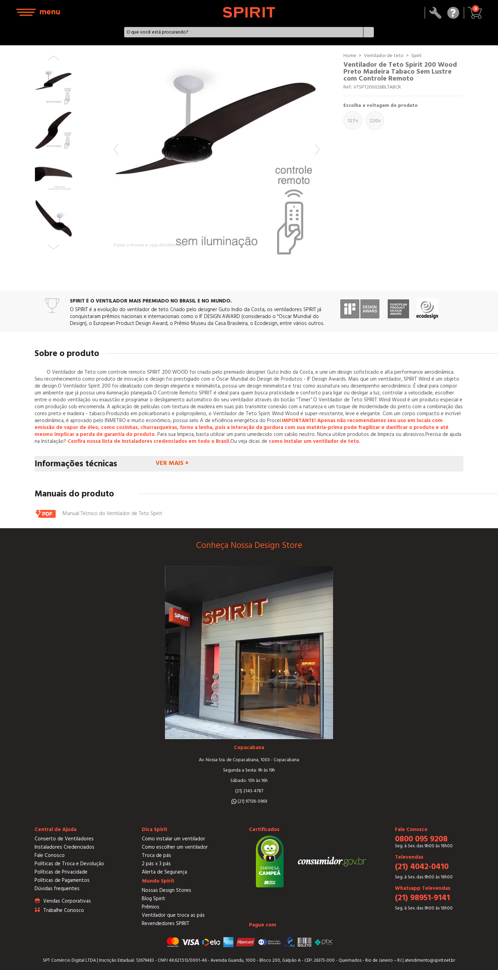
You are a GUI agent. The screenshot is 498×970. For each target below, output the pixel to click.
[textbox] (243, 32)
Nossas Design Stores (166, 890)
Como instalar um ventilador (173, 838)
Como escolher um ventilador (175, 847)
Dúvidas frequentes (57, 888)
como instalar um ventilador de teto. (314, 441)
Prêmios (150, 907)
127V (353, 120)
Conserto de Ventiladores (64, 838)
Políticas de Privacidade (61, 872)
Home (349, 55)
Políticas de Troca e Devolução (69, 863)
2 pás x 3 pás (156, 863)
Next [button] (317, 149)
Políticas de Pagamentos (62, 880)
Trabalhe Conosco (63, 910)
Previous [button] (116, 149)
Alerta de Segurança (164, 872)
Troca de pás (156, 855)
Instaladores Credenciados (64, 847)
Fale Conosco (50, 855)
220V (375, 120)
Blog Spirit (153, 898)
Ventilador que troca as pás (173, 915)
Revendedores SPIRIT (166, 923)
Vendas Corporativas (67, 901)
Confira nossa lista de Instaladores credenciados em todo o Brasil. (148, 441)
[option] (217, 155)
